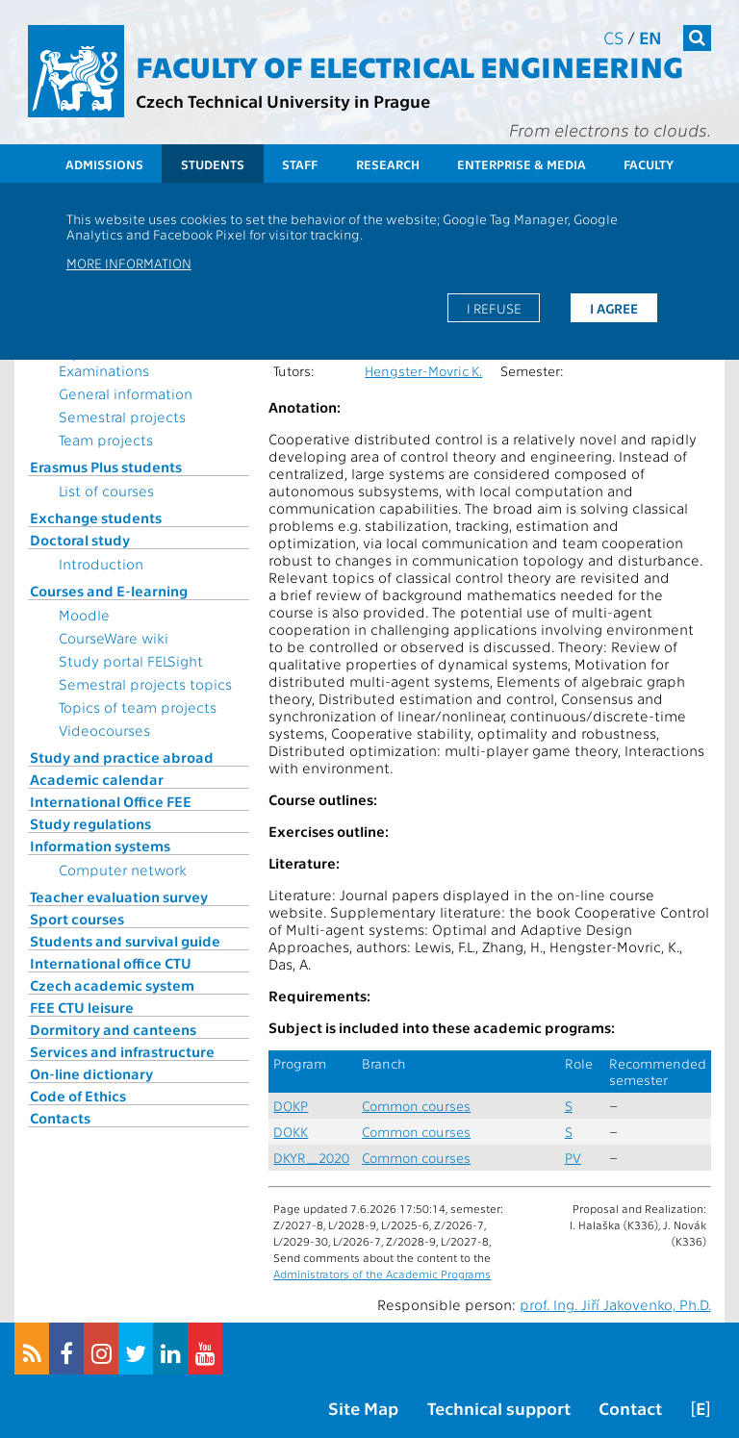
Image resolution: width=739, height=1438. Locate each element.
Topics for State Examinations (111, 361)
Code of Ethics (78, 1095)
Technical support (499, 1408)
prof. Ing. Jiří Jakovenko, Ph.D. (615, 1304)
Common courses (416, 1105)
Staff (300, 164)
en (650, 37)
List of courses (106, 490)
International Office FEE (110, 801)
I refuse (494, 307)
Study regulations (90, 823)
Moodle (84, 614)
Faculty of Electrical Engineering (409, 65)
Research (388, 164)
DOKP (290, 1105)
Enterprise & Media (521, 164)
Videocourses (104, 730)
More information (128, 262)
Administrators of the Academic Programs (382, 1273)
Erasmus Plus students (106, 466)
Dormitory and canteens (113, 1029)
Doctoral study (80, 539)
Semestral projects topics (145, 684)
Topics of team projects (138, 707)
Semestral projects (122, 416)
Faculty (649, 164)
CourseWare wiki (113, 637)
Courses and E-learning (109, 590)
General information (125, 393)
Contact (630, 1408)
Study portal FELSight (131, 660)
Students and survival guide (125, 940)
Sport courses (77, 918)
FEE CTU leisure (82, 1007)
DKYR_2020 (311, 1157)
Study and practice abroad (122, 757)
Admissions (104, 164)
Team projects (106, 439)
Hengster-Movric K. (423, 371)
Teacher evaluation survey (119, 896)
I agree (614, 307)
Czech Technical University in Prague (283, 100)
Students (212, 164)
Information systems (100, 845)
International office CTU (110, 962)
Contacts (60, 1117)
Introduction (101, 563)
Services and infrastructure (122, 1051)
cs (613, 37)
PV (573, 1157)
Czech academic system (112, 985)
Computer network (123, 869)
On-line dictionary (91, 1073)
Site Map (363, 1408)
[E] (700, 1408)
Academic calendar (97, 779)
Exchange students (96, 517)
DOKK (290, 1131)
